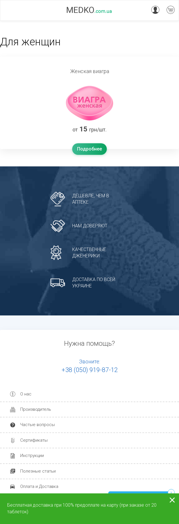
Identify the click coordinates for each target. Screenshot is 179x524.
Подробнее (89, 149)
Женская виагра (89, 71)
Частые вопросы (37, 424)
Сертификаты (34, 440)
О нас (25, 394)
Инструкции (32, 455)
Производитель (35, 409)
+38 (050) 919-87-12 (89, 370)
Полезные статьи (38, 471)
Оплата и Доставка (39, 486)
